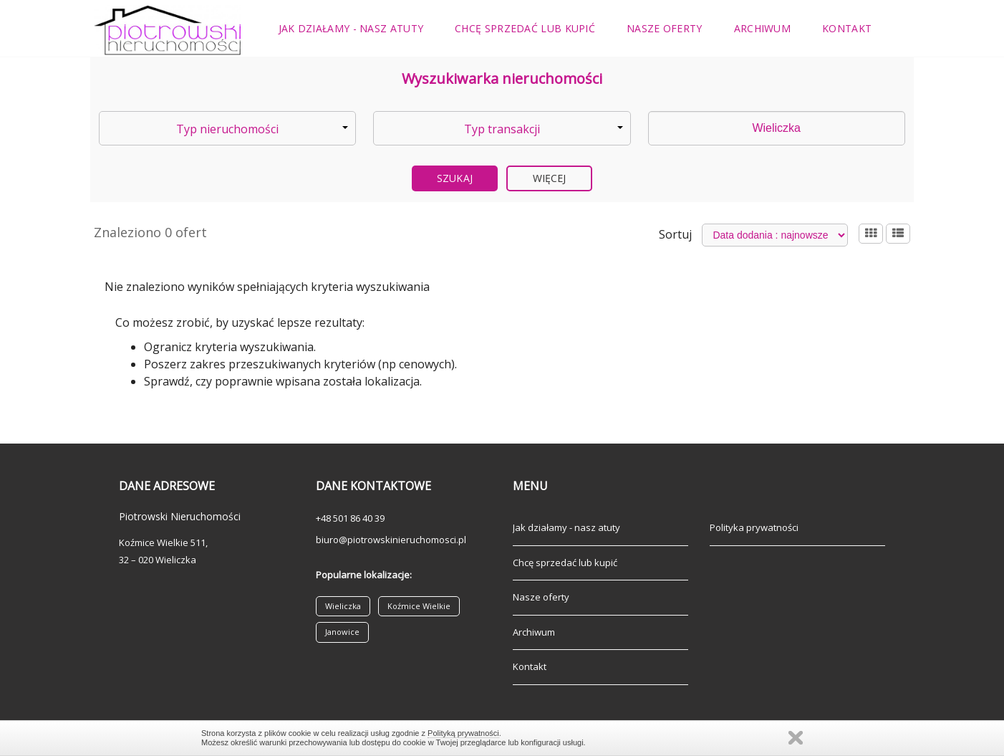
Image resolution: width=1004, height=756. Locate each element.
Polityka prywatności (754, 527)
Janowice (342, 631)
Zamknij (795, 738)
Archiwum (762, 28)
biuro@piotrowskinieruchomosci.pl (391, 539)
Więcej (549, 178)
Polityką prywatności (463, 733)
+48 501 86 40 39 (350, 518)
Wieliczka (343, 606)
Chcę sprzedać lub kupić (525, 28)
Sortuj (675, 234)
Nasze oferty (665, 28)
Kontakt (847, 28)
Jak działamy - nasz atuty (351, 28)
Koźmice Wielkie (418, 606)
